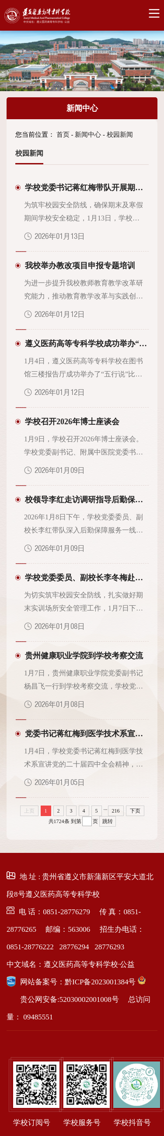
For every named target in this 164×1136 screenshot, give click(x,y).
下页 (135, 811)
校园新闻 (120, 134)
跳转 (107, 821)
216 (116, 811)
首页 (63, 134)
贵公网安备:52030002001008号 (69, 999)
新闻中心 (82, 108)
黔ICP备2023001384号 (100, 982)
